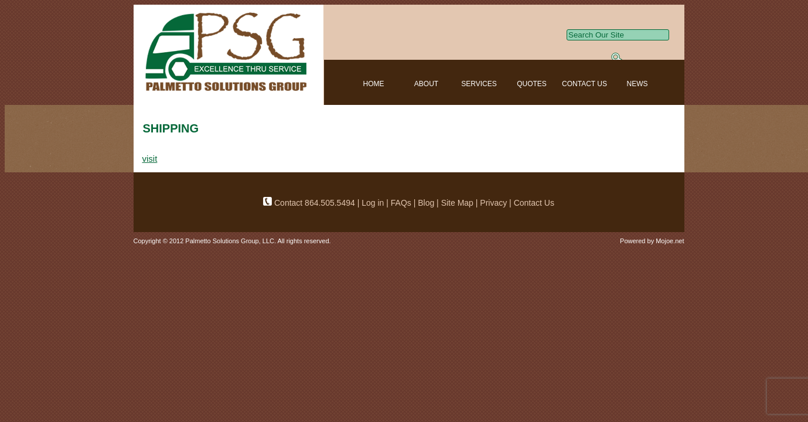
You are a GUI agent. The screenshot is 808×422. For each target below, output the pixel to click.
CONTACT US (584, 84)
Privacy (493, 202)
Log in (373, 202)
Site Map (457, 202)
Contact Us (534, 202)
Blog (426, 202)
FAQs (402, 202)
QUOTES (532, 84)
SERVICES (478, 84)
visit (150, 159)
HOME (373, 84)
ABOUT (426, 84)
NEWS (637, 84)
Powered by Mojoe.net (652, 240)
